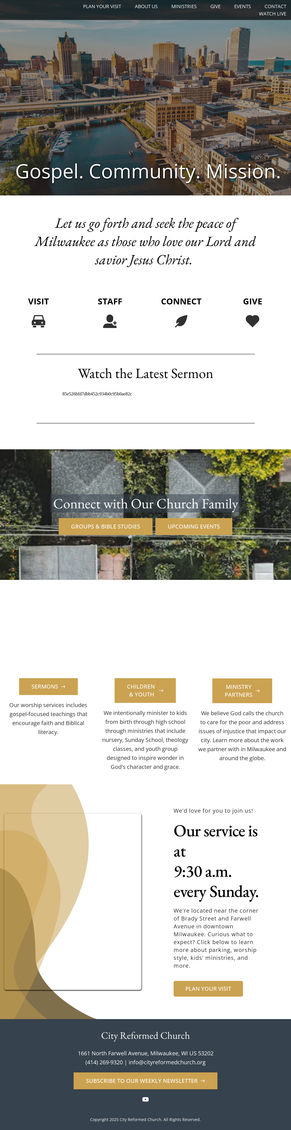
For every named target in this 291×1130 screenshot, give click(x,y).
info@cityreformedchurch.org (167, 1062)
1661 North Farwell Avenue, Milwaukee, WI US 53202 (145, 1053)
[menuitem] (102, 6)
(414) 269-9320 (104, 1062)
